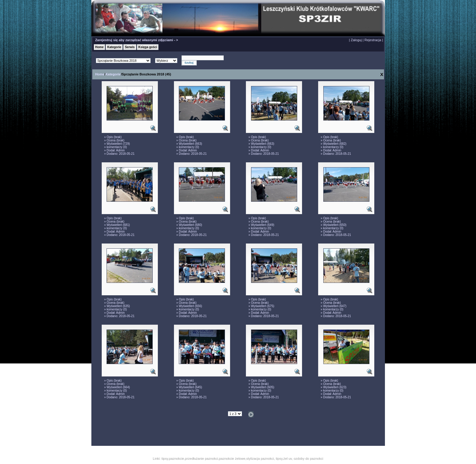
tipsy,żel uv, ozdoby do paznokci (299, 458)
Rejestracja (373, 40)
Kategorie (114, 47)
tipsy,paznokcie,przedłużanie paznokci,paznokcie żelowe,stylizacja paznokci (218, 458)
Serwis (129, 47)
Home (99, 47)
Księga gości (147, 47)
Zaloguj (356, 40)
